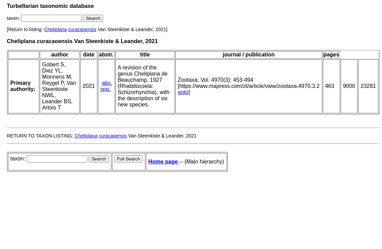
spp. (105, 89)
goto (183, 92)
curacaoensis (82, 29)
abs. (107, 83)
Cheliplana (55, 29)
